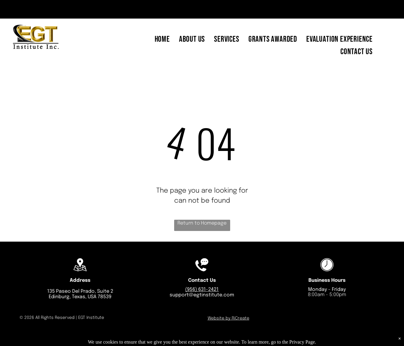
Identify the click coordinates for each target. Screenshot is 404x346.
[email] (21, 10)
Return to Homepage (202, 223)
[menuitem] (162, 39)
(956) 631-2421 (202, 289)
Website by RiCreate (228, 318)
